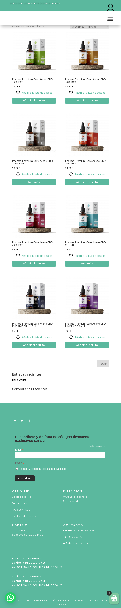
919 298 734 (76, 536)
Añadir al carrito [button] (34, 100)
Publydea (79, 600)
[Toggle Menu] (110, 19)
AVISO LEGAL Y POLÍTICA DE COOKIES (37, 567)
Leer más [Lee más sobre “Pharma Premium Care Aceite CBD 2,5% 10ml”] (34, 182)
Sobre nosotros (21, 496)
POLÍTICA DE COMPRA (27, 558)
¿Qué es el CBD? (22, 509)
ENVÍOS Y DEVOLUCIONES (29, 562)
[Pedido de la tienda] (89, 26)
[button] (10, 597)
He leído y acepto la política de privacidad (42, 468)
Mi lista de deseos (25, 516)
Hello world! (19, 379)
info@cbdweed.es (84, 530)
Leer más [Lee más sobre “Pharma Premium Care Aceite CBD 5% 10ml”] (87, 263)
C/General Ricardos (75, 496)
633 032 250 (80, 543)
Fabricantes (19, 503)
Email (19, 449)
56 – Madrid (70, 501)
